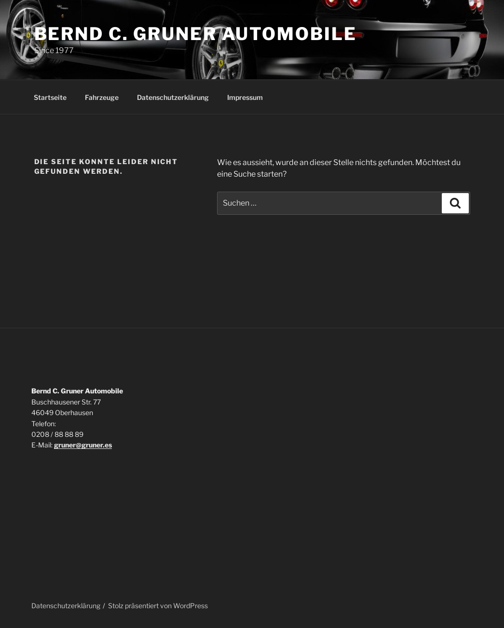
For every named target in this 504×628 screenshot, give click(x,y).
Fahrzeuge (102, 97)
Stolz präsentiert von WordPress (158, 605)
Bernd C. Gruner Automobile (195, 33)
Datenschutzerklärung (173, 97)
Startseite (50, 97)
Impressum (245, 97)
